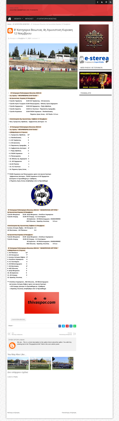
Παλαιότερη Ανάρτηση (69, 412)
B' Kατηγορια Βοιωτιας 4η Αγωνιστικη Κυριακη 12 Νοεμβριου (43, 31)
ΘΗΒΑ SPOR (14, 8)
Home (9, 18)
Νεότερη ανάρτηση (13, 412)
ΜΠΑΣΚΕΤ (29, 18)
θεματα (17, 18)
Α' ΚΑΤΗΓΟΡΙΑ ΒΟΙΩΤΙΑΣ (47, 18)
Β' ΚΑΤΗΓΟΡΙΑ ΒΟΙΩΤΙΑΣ (18, 319)
